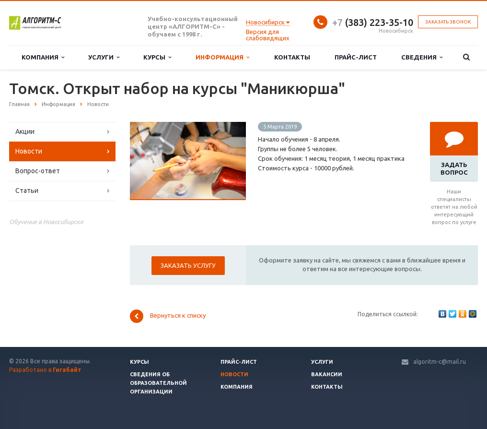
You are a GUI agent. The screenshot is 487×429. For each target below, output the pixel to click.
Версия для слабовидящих (268, 34)
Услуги (103, 57)
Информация (222, 57)
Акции (25, 131)
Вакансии (326, 374)
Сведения (421, 57)
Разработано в (45, 370)
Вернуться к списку (168, 316)
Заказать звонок (448, 21)
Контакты (292, 57)
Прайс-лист (356, 57)
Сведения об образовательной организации (158, 382)
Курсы (157, 57)
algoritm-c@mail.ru (439, 361)
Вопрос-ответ (37, 171)
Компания (43, 57)
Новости (28, 151)
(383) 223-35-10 (372, 22)
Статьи (26, 190)
